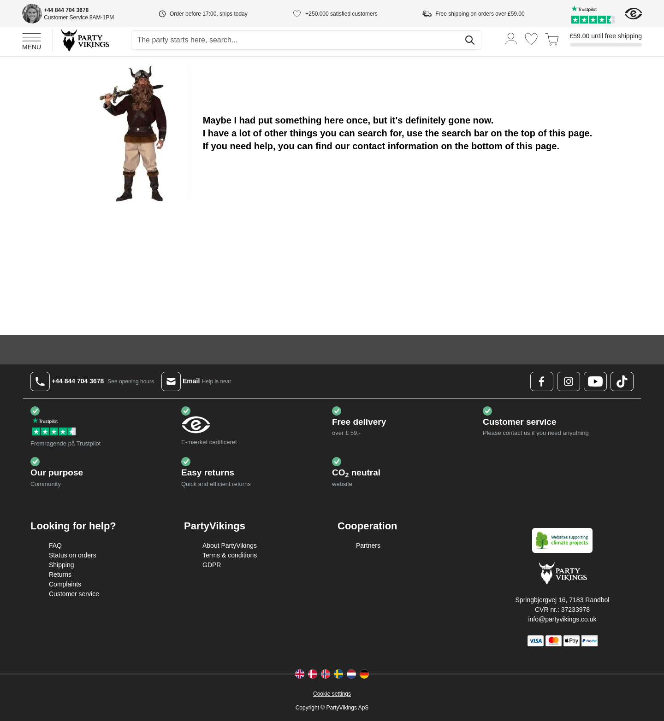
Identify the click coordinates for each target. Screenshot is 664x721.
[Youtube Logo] (595, 381)
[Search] (470, 40)
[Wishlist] (531, 39)
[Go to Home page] (84, 40)
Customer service (74, 594)
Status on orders (72, 555)
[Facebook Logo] (541, 381)
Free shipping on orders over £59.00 (479, 14)
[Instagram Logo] (568, 381)
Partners (368, 545)
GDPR (211, 565)
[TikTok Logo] (622, 381)
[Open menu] (31, 40)
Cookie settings (332, 694)
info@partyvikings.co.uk (562, 619)
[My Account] (511, 38)
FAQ (55, 545)
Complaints (65, 584)
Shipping (61, 565)
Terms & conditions (229, 555)
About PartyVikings (229, 545)
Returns (60, 574)
